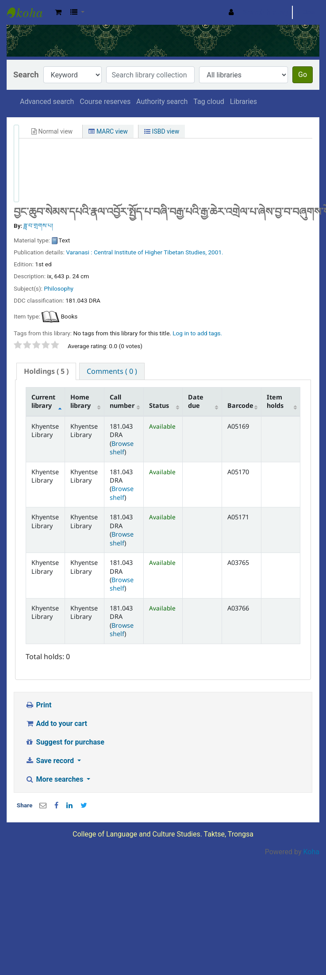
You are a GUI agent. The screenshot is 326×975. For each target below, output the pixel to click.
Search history (266, 12)
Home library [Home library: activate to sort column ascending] (80, 401)
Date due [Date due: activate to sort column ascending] (195, 401)
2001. (215, 252)
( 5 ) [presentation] (46, 371)
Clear (305, 12)
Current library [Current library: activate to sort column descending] (43, 401)
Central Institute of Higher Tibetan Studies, (150, 252)
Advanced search (47, 101)
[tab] (46, 371)
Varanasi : (79, 252)
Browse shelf (122, 447)
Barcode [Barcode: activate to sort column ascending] (240, 405)
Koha (311, 852)
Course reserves (105, 101)
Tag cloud (208, 101)
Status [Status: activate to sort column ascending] (159, 405)
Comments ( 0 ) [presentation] (112, 371)
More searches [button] (55, 779)
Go (302, 74)
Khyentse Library (29, 12)
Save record (50, 760)
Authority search (162, 101)
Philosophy (58, 288)
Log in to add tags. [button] (197, 333)
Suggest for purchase (64, 742)
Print (38, 705)
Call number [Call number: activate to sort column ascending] (122, 401)
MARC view (107, 131)
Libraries (243, 101)
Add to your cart (56, 723)
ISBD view (161, 131)
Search (26, 74)
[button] (58, 12)
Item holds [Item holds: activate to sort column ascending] (275, 401)
